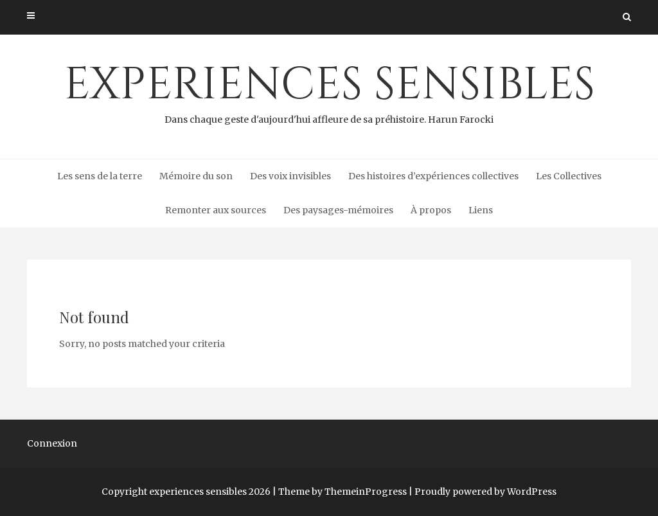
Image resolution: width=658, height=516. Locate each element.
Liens (480, 210)
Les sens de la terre (99, 176)
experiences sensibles (329, 91)
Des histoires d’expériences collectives (433, 176)
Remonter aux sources (215, 210)
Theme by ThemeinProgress (342, 491)
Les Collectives (568, 176)
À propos (431, 210)
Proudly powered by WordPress (485, 491)
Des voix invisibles (290, 176)
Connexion (52, 443)
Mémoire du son (196, 176)
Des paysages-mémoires (338, 210)
